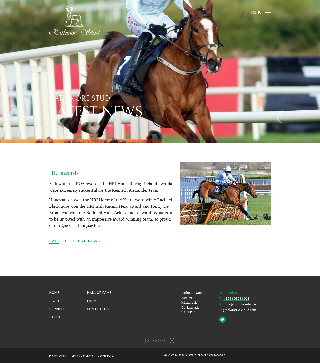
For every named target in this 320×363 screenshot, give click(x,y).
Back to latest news (75, 241)
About (55, 301)
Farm (92, 301)
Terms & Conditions (82, 355)
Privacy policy (57, 355)
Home (54, 293)
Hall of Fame (99, 293)
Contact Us (98, 309)
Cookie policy (106, 355)
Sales (54, 317)
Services (57, 309)
